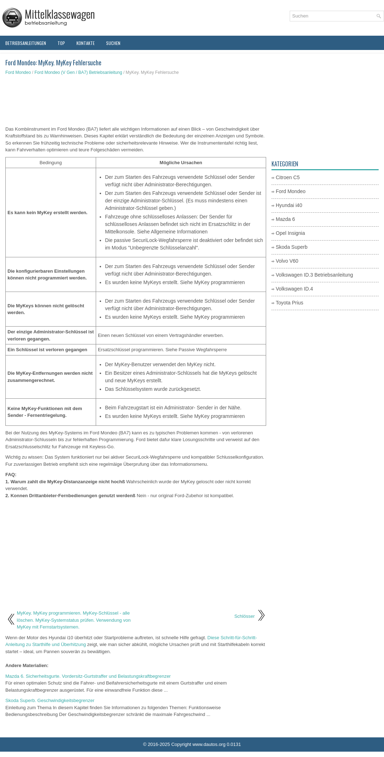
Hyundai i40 (289, 205)
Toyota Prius (289, 303)
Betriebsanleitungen (25, 43)
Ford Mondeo (18, 72)
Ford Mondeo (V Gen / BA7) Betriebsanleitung (78, 72)
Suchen (113, 43)
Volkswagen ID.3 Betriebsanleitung (314, 275)
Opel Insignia (290, 233)
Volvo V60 (287, 261)
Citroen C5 (288, 177)
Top (61, 43)
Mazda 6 (285, 219)
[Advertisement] (135, 100)
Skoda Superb (292, 247)
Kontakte (85, 43)
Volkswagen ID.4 (294, 289)
